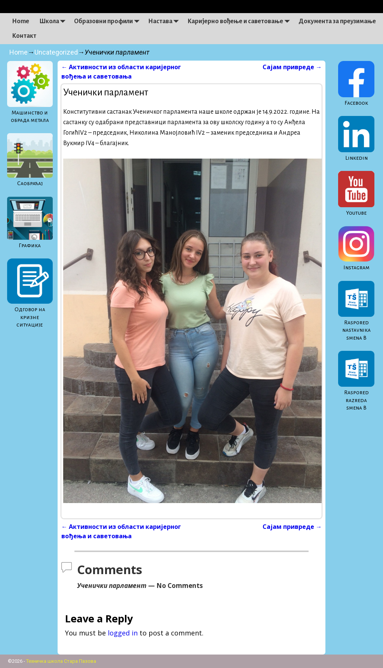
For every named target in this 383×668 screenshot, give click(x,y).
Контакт (24, 36)
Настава (165, 21)
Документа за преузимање (337, 21)
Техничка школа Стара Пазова (61, 661)
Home (20, 21)
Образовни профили (108, 21)
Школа (54, 21)
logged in (123, 632)
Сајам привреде (292, 67)
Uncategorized (56, 52)
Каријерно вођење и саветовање (240, 21)
